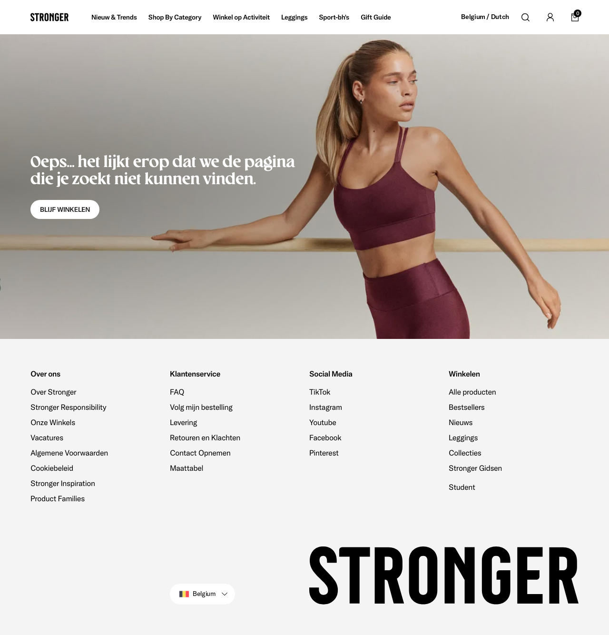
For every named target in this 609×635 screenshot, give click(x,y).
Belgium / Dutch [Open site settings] (485, 17)
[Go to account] (550, 17)
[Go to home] (49, 17)
